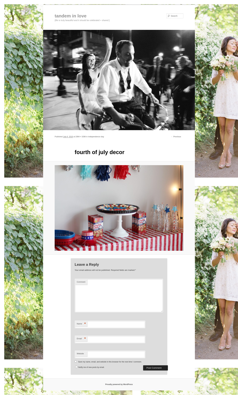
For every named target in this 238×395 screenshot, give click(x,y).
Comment (81, 282)
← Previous (176, 137)
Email (81, 339)
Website (80, 353)
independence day (96, 137)
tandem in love (71, 15)
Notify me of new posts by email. (91, 367)
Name (81, 324)
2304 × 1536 (80, 137)
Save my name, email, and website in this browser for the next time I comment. (110, 362)
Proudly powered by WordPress (119, 384)
